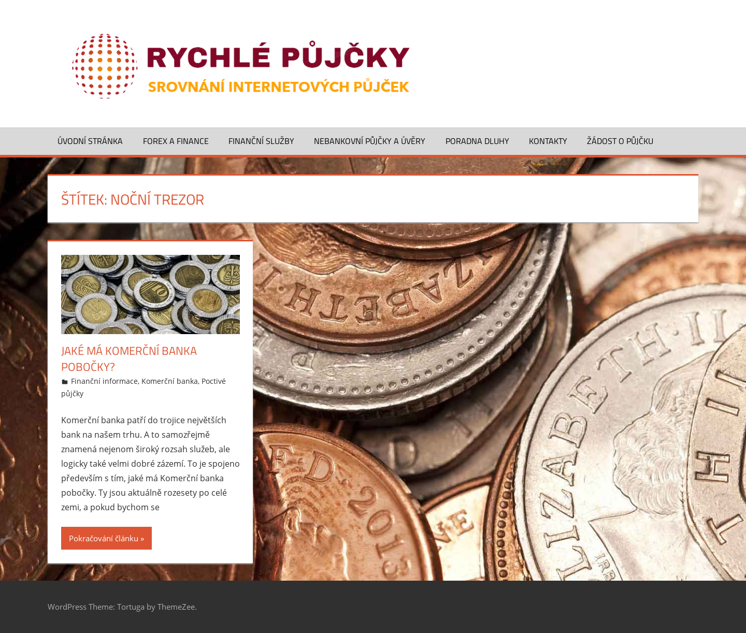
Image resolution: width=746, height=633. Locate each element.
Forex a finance (176, 141)
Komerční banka (169, 381)
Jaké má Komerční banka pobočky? (129, 359)
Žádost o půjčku (620, 141)
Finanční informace (104, 381)
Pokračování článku (103, 538)
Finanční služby (261, 141)
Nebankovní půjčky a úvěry (369, 141)
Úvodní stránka (90, 141)
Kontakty (548, 141)
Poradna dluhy (477, 141)
